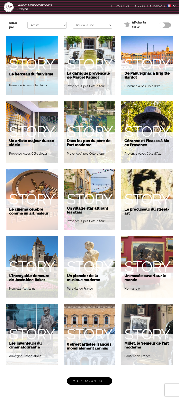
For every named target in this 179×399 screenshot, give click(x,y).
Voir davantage (89, 381)
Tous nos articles (129, 5)
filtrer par (13, 25)
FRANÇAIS (160, 5)
